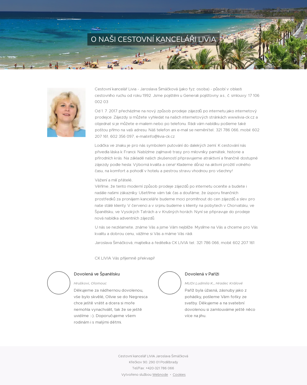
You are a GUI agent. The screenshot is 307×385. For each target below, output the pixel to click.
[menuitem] (267, 9)
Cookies (179, 375)
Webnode (160, 375)
